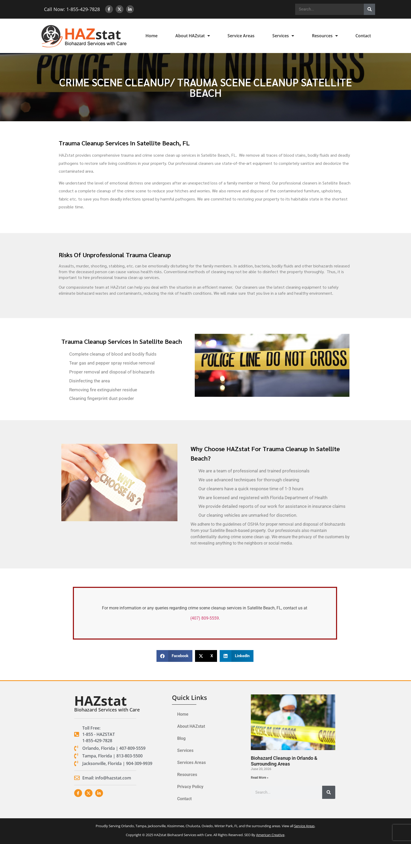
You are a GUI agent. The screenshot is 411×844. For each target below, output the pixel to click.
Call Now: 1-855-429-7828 (69, 9)
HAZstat (100, 701)
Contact (363, 36)
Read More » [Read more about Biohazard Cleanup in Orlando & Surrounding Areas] (259, 777)
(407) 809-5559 (204, 618)
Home (151, 36)
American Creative (270, 834)
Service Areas (241, 36)
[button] (174, 656)
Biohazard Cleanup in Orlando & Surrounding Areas (284, 761)
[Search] (369, 9)
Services (283, 35)
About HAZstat (192, 35)
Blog (181, 738)
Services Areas (191, 762)
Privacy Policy (190, 786)
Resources (325, 35)
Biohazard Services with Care (107, 709)
